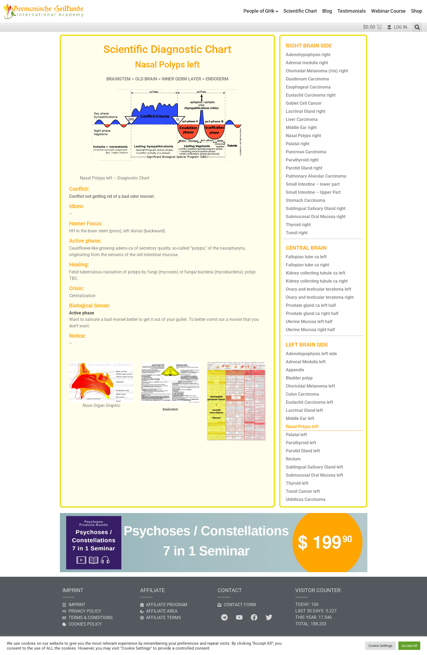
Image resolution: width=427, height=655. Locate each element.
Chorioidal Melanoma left (310, 386)
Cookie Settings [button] (380, 646)
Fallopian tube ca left (306, 256)
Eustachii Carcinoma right (310, 95)
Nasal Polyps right (303, 135)
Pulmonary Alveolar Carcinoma (316, 176)
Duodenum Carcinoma (307, 79)
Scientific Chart (300, 11)
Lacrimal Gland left (304, 410)
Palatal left (296, 434)
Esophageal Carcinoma (308, 87)
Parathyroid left (301, 442)
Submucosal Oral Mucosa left (314, 475)
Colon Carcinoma (302, 394)
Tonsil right (296, 232)
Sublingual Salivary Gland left (314, 467)
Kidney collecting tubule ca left (315, 273)
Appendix (295, 369)
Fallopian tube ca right (307, 264)
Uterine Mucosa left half (309, 321)
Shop (416, 11)
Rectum (293, 458)
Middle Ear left (300, 418)
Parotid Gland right (304, 168)
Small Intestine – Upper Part (313, 192)
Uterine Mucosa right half (310, 329)
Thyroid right (298, 224)
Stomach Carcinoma (305, 200)
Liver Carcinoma (302, 119)
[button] (417, 27)
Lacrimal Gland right (305, 111)
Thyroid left (297, 483)
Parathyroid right (302, 159)
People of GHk (258, 11)
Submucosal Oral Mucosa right (315, 216)
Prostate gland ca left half (311, 305)
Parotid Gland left (303, 450)
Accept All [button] (409, 646)
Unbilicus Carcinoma (306, 499)
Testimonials (351, 11)
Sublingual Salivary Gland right (315, 208)
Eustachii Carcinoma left (309, 402)
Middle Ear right (301, 127)
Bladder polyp (299, 378)
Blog (327, 11)
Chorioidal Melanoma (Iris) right (317, 70)
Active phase (81, 312)
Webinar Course (388, 11)
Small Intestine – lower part (313, 184)
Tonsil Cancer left (303, 491)
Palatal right (297, 143)
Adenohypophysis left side (311, 353)
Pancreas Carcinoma (306, 151)
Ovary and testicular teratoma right (320, 297)
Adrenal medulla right (307, 62)
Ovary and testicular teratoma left (318, 289)
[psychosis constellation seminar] (213, 570)
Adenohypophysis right (308, 54)
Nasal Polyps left (302, 426)
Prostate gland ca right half (312, 313)
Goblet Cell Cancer (304, 103)
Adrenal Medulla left (306, 361)
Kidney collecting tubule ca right (317, 281)
